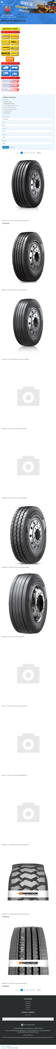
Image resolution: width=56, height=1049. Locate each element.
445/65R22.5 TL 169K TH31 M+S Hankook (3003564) (14, 498)
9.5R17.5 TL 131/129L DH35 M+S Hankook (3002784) (14, 706)
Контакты (28, 1009)
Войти (3, 1046)
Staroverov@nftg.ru (33, 1032)
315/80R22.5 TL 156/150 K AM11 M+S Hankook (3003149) (15, 567)
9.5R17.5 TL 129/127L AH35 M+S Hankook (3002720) (14, 775)
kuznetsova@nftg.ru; (45, 1030)
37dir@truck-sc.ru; (24, 1030)
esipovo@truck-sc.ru (34, 1030)
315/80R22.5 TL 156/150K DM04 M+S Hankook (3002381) (15, 914)
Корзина (4, 1047)
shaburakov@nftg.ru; (22, 1032)
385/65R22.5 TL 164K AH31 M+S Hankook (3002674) (14, 983)
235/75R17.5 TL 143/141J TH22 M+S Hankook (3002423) (15, 220)
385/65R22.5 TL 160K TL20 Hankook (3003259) (13, 636)
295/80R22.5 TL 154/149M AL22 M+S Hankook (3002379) (15, 844)
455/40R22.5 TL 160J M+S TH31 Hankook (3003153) (14, 428)
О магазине (28, 1005)
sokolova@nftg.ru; (14, 1030)
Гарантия (28, 1007)
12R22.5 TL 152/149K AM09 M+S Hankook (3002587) (14, 290)
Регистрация (8, 1046)
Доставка (28, 1003)
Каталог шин (28, 1015)
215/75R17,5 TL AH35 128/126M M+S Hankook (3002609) (15, 359)
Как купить (28, 1001)
